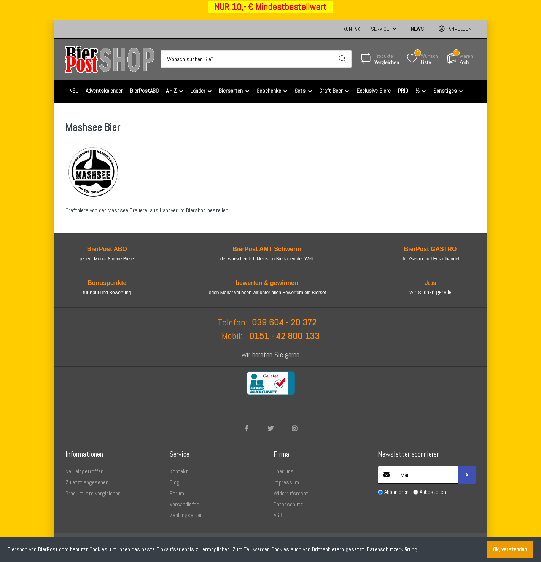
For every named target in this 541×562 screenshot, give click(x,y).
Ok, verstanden (510, 549)
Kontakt (353, 28)
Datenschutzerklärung (392, 549)
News (417, 28)
